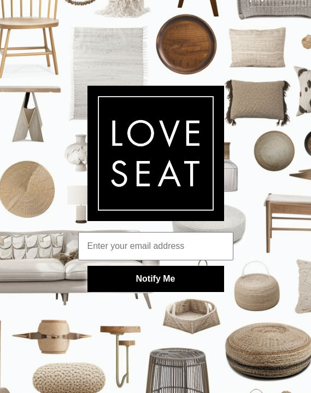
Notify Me (155, 278)
